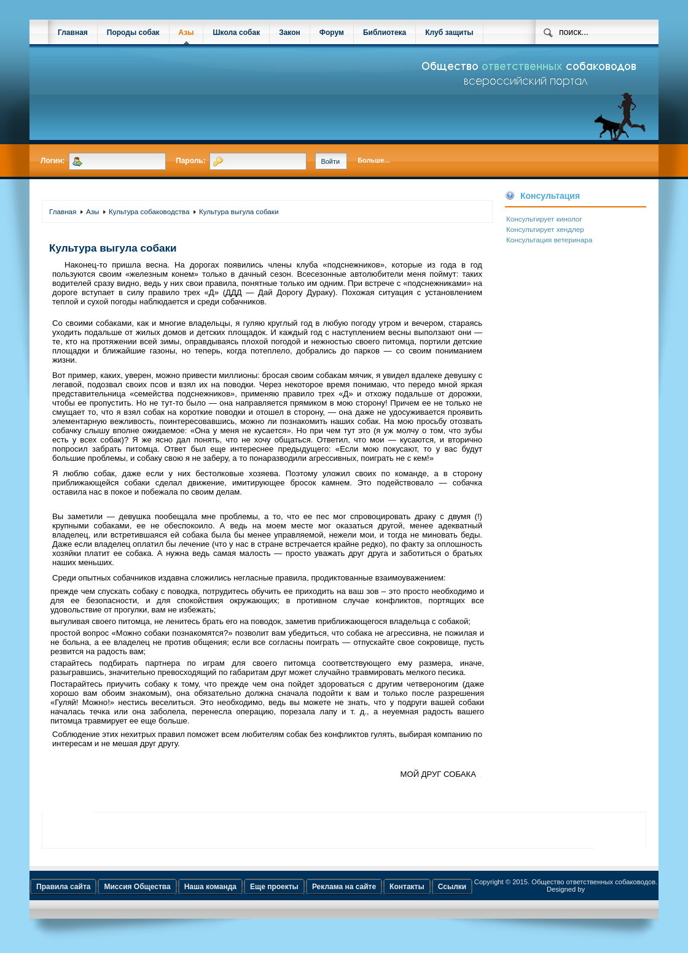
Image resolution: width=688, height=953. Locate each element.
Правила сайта (63, 886)
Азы (186, 32)
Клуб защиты (449, 32)
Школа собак (236, 32)
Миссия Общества (137, 886)
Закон (289, 32)
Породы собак (133, 32)
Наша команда (210, 886)
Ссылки (452, 886)
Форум (331, 32)
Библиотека (384, 32)
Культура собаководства (149, 211)
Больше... (374, 160)
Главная (73, 32)
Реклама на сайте (344, 886)
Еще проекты (274, 886)
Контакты (406, 886)
